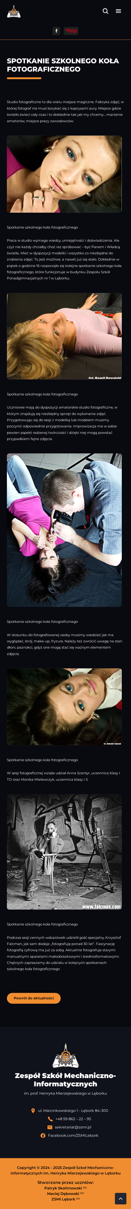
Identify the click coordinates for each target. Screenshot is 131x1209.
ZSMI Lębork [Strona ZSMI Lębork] (65, 1199)
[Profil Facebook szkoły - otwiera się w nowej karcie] (69, 1135)
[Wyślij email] (69, 1127)
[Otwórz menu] (118, 11)
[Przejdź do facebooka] (56, 31)
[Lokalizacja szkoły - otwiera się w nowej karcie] (69, 1110)
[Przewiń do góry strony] (120, 1198)
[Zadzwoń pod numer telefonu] (69, 1119)
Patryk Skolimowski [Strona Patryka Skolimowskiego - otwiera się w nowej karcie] (65, 1188)
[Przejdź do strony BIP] (71, 31)
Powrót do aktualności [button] (34, 998)
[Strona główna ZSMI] (14, 11)
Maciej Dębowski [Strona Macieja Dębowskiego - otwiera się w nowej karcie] (65, 1193)
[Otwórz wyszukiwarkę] (105, 11)
